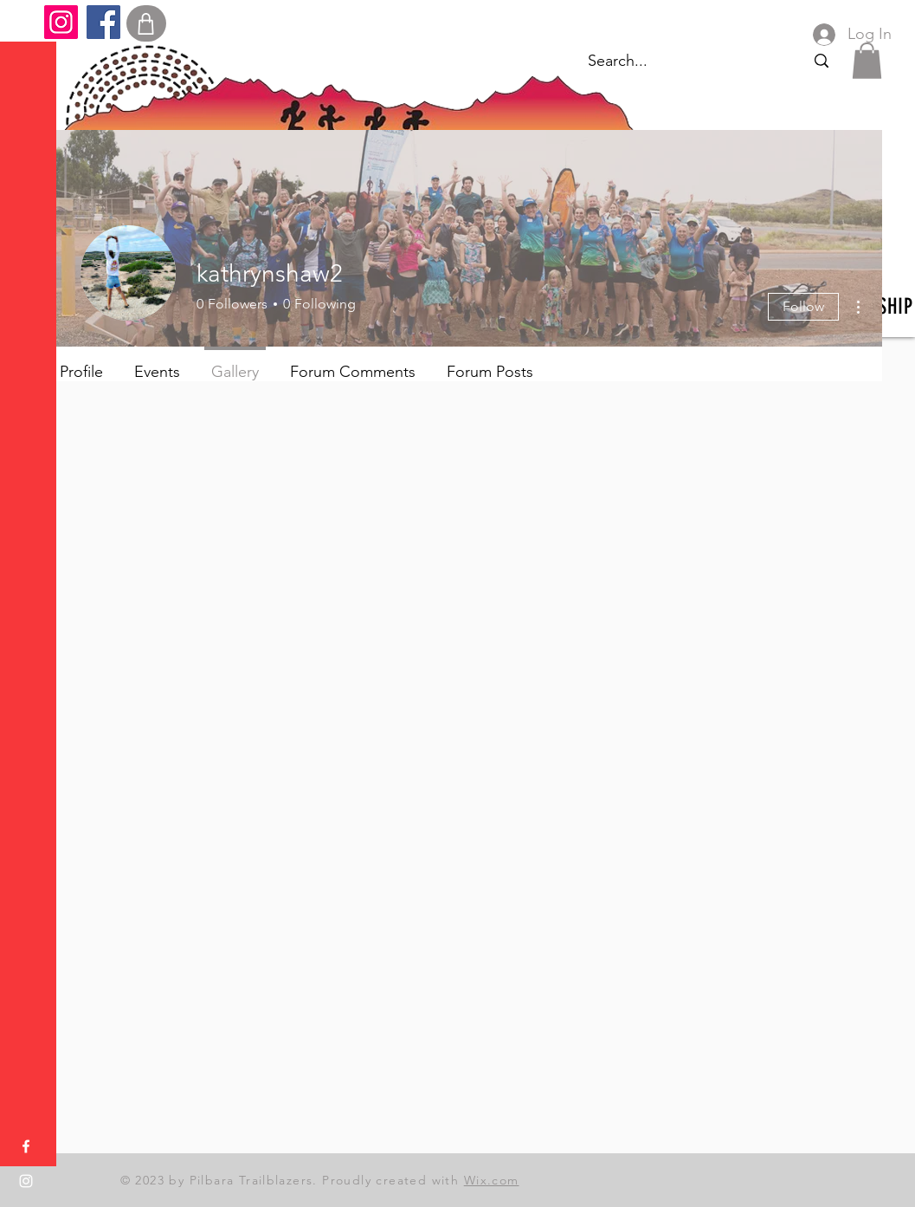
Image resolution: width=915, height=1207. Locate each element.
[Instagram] (61, 22)
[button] (29, 25)
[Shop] (146, 23)
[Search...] (821, 61)
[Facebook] (103, 22)
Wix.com (491, 1180)
